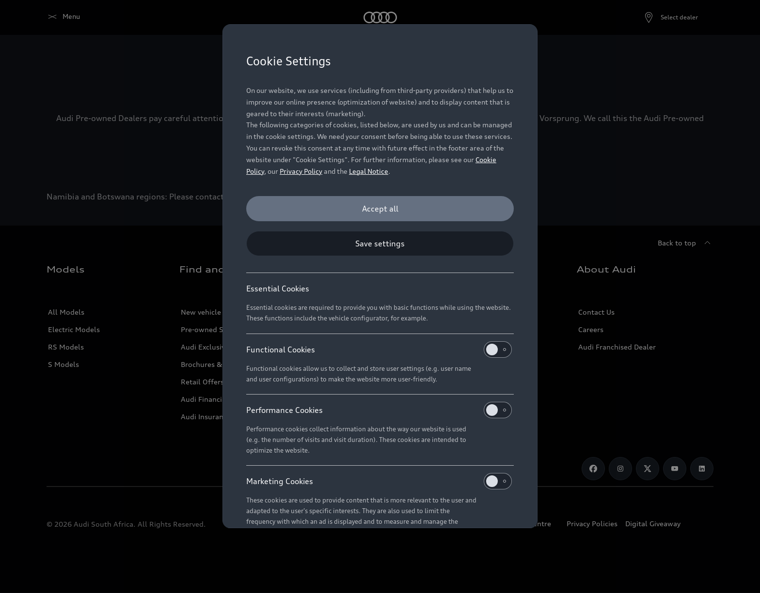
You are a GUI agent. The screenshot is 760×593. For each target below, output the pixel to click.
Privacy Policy (301, 171)
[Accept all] (380, 208)
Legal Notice (368, 171)
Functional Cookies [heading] (379, 349)
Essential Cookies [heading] (277, 288)
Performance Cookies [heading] (379, 410)
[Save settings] (380, 243)
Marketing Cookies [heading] (379, 481)
